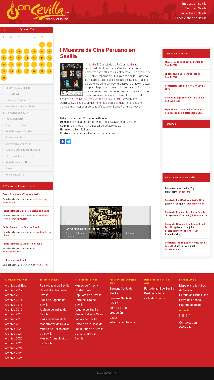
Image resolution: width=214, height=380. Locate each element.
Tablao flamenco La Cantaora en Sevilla (22, 243)
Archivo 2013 (13, 295)
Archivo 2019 (13, 324)
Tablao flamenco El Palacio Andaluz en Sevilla (26, 211)
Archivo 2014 (13, 300)
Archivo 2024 (13, 348)
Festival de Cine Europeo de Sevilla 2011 (98, 98)
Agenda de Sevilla (13, 174)
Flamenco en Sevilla (14, 137)
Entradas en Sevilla (194, 3)
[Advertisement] (134, 34)
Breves (8, 168)
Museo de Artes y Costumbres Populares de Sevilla (88, 290)
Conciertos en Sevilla (192, 13)
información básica (122, 322)
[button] (61, 222)
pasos (114, 317)
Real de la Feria (154, 293)
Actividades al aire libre (16, 162)
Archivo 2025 (13, 353)
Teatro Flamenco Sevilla (15, 260)
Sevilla (130, 64)
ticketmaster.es (199, 215)
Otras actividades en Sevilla (18, 156)
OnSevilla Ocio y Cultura (16, 88)
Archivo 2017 (13, 314)
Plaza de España (190, 300)
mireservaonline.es (12, 251)
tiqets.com (40, 199)
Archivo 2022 (13, 338)
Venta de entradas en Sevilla (19, 106)
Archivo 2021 (13, 333)
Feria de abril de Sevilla (159, 288)
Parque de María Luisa (193, 295)
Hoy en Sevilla (11, 94)
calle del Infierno (155, 298)
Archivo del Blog (15, 285)
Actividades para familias (17, 131)
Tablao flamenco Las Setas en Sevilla (21, 227)
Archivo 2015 (13, 304)
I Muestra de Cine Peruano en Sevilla (97, 53)
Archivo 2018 (13, 319)
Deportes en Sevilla (14, 125)
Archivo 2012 (13, 290)
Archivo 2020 (13, 329)
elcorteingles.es (43, 232)
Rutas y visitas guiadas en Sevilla (21, 150)
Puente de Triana (190, 304)
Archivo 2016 (13, 309)
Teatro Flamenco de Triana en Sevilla (21, 194)
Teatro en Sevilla (195, 8)
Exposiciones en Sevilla (190, 18)
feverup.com (9, 202)
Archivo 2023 (13, 343)
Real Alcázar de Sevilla (54, 285)
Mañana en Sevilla (14, 100)
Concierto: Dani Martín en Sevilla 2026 (91, 229)
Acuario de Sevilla (86, 309)
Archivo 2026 (13, 358)
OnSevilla (90, 64)
